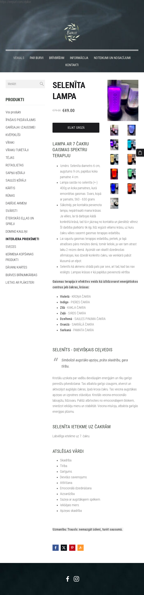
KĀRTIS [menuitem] (10, 181)
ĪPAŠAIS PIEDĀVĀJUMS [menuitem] (21, 113)
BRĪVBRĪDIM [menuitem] (56, 51)
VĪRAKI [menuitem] (10, 136)
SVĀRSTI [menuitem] (11, 204)
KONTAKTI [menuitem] (72, 58)
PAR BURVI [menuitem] (37, 51)
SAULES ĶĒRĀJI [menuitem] (16, 173)
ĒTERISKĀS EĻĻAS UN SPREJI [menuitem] (20, 214)
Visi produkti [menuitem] (13, 105)
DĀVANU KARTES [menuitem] (16, 260)
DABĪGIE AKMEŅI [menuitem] (16, 196)
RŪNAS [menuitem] (10, 189)
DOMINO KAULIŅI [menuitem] (17, 224)
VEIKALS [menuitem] (18, 51)
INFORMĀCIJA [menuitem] (79, 51)
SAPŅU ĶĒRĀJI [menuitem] (15, 166)
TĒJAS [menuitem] (10, 151)
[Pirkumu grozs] (141, 152)
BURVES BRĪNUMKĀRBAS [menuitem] (21, 268)
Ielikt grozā (76, 121)
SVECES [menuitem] (11, 240)
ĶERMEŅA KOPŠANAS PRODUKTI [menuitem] (20, 250)
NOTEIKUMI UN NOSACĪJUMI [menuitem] (112, 51)
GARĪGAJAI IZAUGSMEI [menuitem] (20, 120)
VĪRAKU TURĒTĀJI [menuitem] (17, 143)
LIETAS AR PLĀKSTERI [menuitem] (20, 275)
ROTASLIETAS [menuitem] (15, 158)
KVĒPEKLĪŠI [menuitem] (13, 128)
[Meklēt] (25, 77)
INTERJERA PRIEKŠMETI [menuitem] (22, 232)
